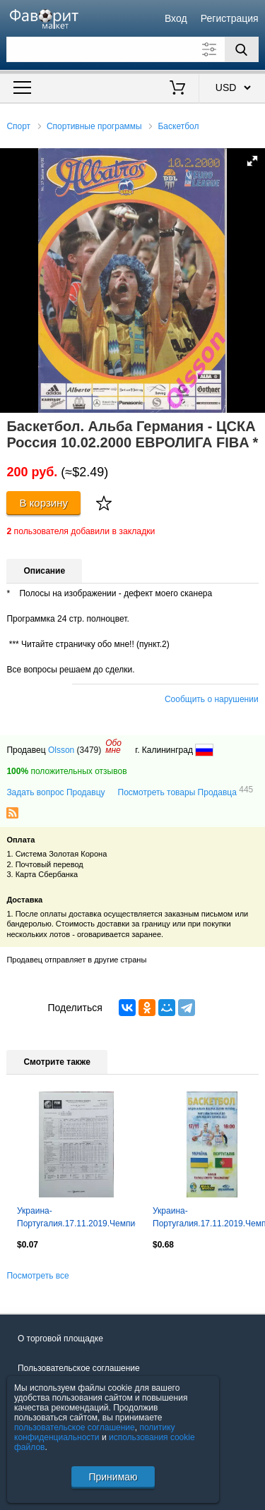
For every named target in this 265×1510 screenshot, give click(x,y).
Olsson (61, 750)
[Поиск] (242, 49)
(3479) (89, 750)
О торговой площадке (60, 1338)
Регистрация (230, 18)
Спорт (18, 126)
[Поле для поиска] (132, 49)
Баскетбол (178, 126)
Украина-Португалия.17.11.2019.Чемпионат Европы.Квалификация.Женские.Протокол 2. (76, 1218)
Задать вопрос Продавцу (55, 792)
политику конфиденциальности (94, 1432)
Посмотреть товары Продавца (186, 791)
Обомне (113, 746)
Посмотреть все (37, 1276)
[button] (252, 161)
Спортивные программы (94, 126)
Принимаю (112, 1476)
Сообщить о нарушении (212, 699)
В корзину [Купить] (43, 503)
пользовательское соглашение (74, 1427)
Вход (176, 18)
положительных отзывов (66, 771)
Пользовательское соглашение (79, 1368)
